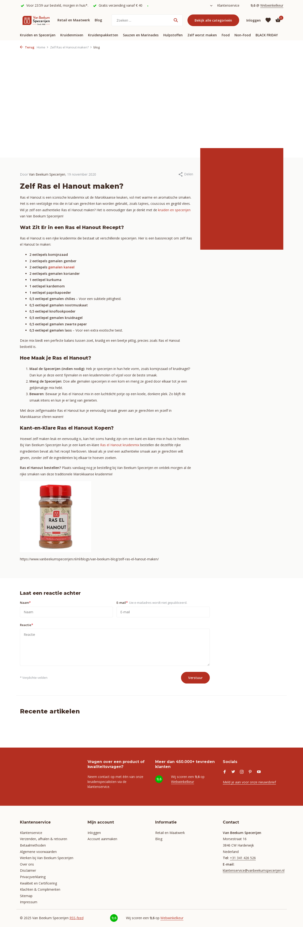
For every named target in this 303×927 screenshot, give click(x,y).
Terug (27, 47)
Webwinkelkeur (271, 5)
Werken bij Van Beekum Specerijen (46, 858)
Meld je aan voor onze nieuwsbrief (249, 782)
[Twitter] (233, 772)
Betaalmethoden (33, 845)
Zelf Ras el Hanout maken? (71, 47)
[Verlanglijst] (268, 20)
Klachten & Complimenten (40, 889)
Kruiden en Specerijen (38, 35)
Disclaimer (28, 870)
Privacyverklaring (33, 877)
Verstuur (195, 677)
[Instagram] (242, 772)
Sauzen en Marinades (140, 35)
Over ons (27, 864)
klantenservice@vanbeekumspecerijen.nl (253, 870)
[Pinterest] (250, 772)
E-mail (152, 602)
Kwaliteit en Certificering (38, 883)
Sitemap (26, 896)
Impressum (28, 902)
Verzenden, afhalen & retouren (43, 839)
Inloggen (94, 832)
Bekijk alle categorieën (213, 20)
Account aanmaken (102, 839)
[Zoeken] (147, 20)
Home (43, 47)
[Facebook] (225, 772)
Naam (25, 602)
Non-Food (242, 35)
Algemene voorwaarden (38, 851)
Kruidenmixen (71, 35)
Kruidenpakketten (103, 35)
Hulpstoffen (173, 35)
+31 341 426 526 (243, 858)
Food (226, 35)
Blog (98, 20)
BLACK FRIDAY (267, 35)
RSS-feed (77, 918)
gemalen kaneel (61, 267)
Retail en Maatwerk (73, 20)
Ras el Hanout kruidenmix (119, 445)
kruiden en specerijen (174, 210)
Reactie (26, 625)
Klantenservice (228, 5)
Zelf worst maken (202, 35)
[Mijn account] (253, 20)
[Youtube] (259, 772)
